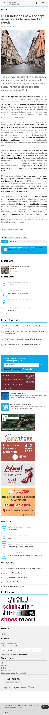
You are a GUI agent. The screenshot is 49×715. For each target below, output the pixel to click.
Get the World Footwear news (12, 643)
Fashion (17, 237)
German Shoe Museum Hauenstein (14, 573)
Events (11, 237)
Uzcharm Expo (12, 530)
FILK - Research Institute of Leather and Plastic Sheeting (23, 339)
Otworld (10, 302)
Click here (13, 406)
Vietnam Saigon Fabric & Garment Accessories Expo (25, 555)
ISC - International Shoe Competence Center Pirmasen (22, 345)
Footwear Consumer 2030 (18, 393)
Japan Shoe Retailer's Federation (13, 586)
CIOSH (10, 538)
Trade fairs (24, 237)
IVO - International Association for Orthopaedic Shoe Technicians (26, 326)
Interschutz (11, 310)
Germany (13, 26)
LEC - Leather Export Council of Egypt (15, 577)
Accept (45, 707)
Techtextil (11, 285)
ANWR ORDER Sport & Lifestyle (18, 293)
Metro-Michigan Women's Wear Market (20, 547)
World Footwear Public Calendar (20, 404)
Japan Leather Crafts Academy (13, 582)
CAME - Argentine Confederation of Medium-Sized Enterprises (23, 568)
